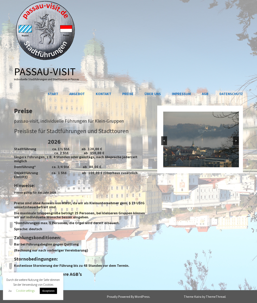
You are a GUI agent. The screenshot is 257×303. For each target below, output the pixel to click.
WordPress (142, 297)
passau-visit (45, 71)
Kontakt (103, 93)
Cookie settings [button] (25, 291)
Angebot (77, 93)
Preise (128, 93)
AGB (205, 93)
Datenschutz (231, 93)
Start (53, 93)
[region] (200, 139)
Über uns (153, 93)
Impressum (181, 93)
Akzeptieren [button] (48, 291)
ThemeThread (215, 297)
